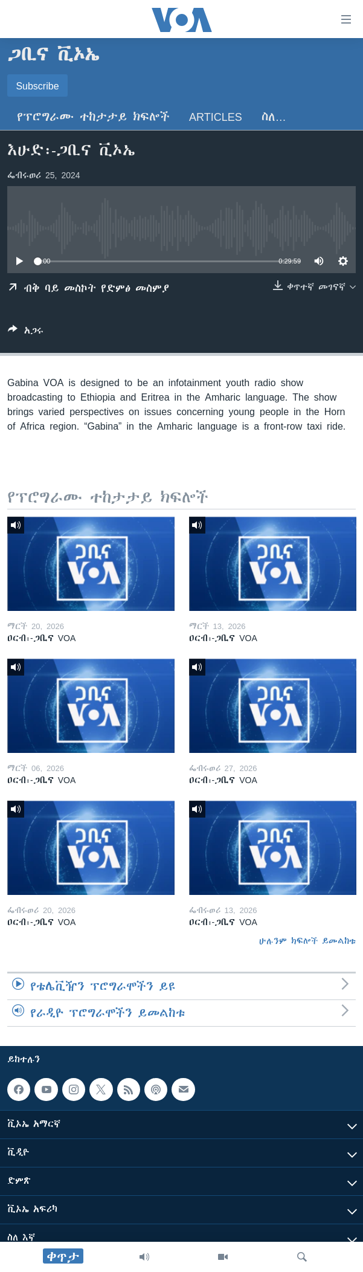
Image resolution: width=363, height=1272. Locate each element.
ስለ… (274, 117)
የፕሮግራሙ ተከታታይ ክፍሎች (93, 117)
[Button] (25, 332)
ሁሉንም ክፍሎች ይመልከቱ (307, 941)
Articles (215, 117)
